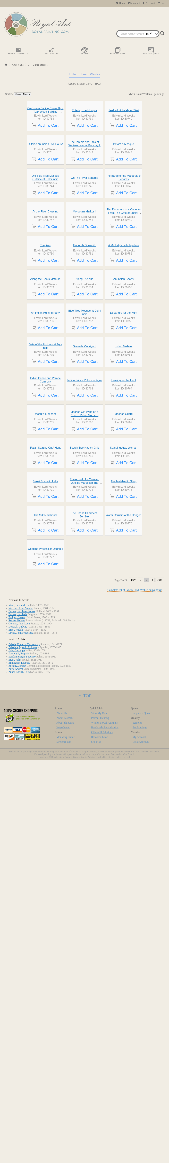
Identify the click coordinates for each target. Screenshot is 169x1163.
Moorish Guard (124, 702)
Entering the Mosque (84, 141)
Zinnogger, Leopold (19, 1065)
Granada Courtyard (84, 572)
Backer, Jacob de (18, 1017)
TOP (84, 1098)
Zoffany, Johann (17, 1068)
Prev (133, 982)
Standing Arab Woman (123, 767)
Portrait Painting (100, 1120)
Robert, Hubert (17, 1023)
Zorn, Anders (16, 1071)
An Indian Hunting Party (45, 507)
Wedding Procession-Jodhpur (45, 951)
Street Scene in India (45, 832)
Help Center (63, 1130)
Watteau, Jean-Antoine (21, 1010)
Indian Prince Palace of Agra (84, 637)
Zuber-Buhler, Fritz (19, 1074)
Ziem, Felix (15, 1062)
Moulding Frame (65, 1139)
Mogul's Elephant (45, 702)
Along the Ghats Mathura (45, 442)
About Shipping (65, 1125)
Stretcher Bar (63, 1144)
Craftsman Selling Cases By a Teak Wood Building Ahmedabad (45, 143)
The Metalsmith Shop (123, 832)
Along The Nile (85, 442)
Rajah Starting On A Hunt (45, 767)
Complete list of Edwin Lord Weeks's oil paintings (134, 992)
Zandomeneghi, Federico (22, 1059)
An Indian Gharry (123, 442)
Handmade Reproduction (104, 1130)
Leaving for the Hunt (123, 637)
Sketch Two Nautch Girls (84, 767)
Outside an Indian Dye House (45, 206)
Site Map (96, 1144)
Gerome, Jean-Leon (19, 1026)
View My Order (99, 1115)
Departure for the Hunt (123, 507)
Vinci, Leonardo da (19, 1007)
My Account (139, 1139)
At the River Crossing (45, 323)
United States (39, 65)
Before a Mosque (123, 206)
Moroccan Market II (84, 323)
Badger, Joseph (17, 1020)
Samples (137, 1125)
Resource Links (99, 1139)
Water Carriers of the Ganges (123, 897)
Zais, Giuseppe (17, 1053)
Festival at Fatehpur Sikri (124, 141)
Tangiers (45, 382)
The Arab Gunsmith (84, 382)
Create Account (141, 1144)
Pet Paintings (140, 1130)
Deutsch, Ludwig (18, 1029)
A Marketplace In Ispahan (123, 382)
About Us (61, 1115)
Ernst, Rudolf (16, 1032)
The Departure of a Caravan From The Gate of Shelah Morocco (123, 325)
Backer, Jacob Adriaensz (22, 1014)
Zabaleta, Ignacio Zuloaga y (24, 1050)
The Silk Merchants (45, 897)
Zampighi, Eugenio (19, 1056)
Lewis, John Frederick (21, 1035)
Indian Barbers (123, 572)
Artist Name (18, 65)
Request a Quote (142, 1115)
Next (159, 982)
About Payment (64, 1120)
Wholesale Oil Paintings (104, 1125)
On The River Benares (84, 271)
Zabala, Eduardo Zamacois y (24, 1047)
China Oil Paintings (102, 1135)
